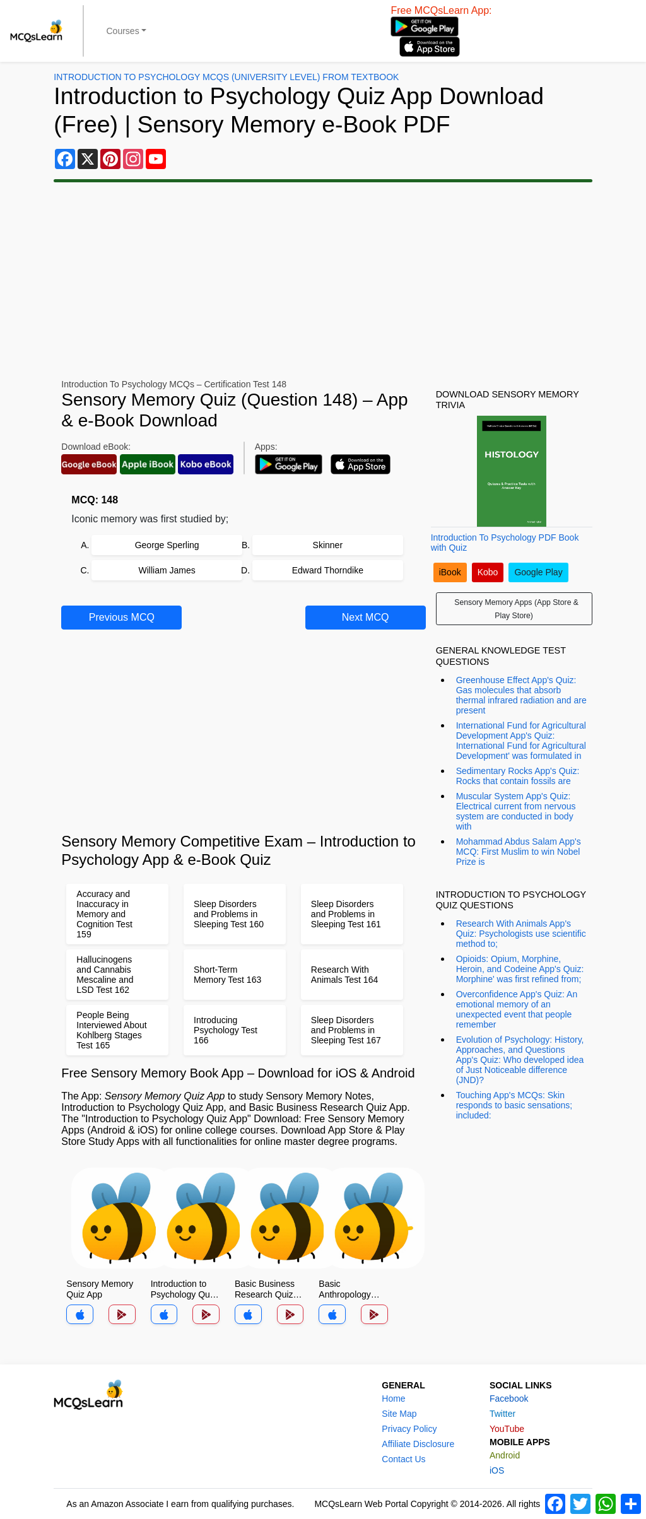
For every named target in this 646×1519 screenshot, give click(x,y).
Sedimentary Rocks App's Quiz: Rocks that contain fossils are (518, 776)
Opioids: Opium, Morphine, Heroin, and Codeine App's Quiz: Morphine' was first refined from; (520, 969)
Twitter (502, 1414)
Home (393, 1398)
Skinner (328, 545)
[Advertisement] (323, 280)
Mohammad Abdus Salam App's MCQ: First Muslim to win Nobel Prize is (518, 851)
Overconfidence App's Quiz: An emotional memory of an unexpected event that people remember (517, 1009)
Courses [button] (123, 31)
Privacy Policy (409, 1429)
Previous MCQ (122, 617)
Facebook (509, 1398)
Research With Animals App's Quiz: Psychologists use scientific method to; (521, 933)
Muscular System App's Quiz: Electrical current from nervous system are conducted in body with (516, 811)
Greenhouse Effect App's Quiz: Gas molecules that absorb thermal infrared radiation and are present (521, 695)
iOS (497, 1470)
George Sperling (167, 545)
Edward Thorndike (327, 570)
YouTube (507, 1429)
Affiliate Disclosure (418, 1444)
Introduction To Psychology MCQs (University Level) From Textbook (226, 77)
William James (167, 570)
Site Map (399, 1414)
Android (505, 1455)
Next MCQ (365, 617)
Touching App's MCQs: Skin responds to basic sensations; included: (514, 1105)
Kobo (488, 572)
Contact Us (403, 1459)
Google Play (538, 572)
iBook (450, 572)
